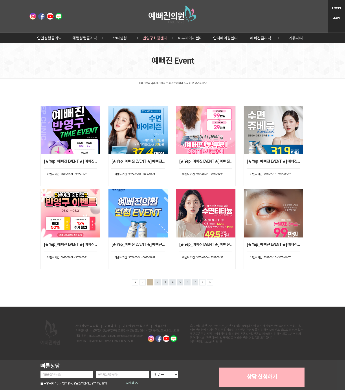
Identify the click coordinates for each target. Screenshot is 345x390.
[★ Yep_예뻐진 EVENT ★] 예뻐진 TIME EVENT (70, 162)
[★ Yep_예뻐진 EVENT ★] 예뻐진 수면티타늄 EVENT (206, 245)
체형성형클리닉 (84, 38)
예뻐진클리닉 (260, 38)
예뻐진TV (50, 16)
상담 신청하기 (262, 377)
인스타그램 (32, 16)
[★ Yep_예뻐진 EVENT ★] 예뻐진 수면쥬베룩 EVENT (273, 162)
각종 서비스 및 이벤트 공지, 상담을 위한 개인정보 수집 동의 (75, 383)
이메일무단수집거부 (135, 326)
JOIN (336, 18)
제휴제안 (160, 326)
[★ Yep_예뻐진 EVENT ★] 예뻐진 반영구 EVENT (70, 245)
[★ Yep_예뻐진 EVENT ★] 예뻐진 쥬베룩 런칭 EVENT (138, 245)
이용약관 (110, 326)
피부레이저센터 (190, 38)
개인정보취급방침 (86, 326)
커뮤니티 (296, 38)
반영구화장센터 (155, 38)
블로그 (58, 16)
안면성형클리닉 (49, 38)
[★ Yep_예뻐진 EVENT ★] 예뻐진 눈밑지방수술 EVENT (273, 245)
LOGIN (336, 8)
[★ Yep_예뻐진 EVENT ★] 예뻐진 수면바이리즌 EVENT (138, 162)
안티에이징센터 (225, 38)
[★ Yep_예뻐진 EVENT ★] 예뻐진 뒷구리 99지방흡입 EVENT (206, 162)
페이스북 (41, 16)
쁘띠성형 (120, 38)
